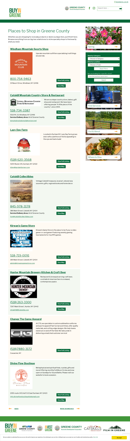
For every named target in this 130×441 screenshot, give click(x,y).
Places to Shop (32, 15)
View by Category (94, 56)
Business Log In (121, 2)
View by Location (94, 62)
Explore (86, 15)
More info (32, 439)
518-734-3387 (20, 111)
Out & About (75, 15)
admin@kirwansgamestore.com (22, 264)
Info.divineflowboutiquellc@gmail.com (25, 398)
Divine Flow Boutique (22, 364)
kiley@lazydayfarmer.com (20, 168)
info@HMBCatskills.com (19, 311)
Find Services (62, 15)
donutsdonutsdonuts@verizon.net (23, 121)
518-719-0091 (19, 256)
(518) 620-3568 (20, 160)
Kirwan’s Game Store (22, 226)
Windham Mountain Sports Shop (29, 49)
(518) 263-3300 (20, 303)
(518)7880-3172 (21, 350)
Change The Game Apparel (26, 320)
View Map (61, 86)
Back (16, 410)
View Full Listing (63, 81)
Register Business (100, 15)
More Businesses (67, 410)
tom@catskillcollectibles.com (21, 217)
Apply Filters (104, 68)
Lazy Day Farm (19, 130)
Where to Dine (47, 15)
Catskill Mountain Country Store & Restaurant (37, 95)
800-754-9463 (20, 79)
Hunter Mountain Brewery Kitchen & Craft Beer (38, 273)
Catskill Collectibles (21, 177)
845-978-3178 (20, 207)
